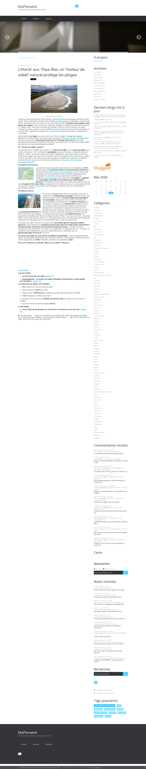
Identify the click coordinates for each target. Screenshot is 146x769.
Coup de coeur (99, 264)
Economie (31, 317)
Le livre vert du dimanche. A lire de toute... (110, 530)
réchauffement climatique (104, 706)
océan (96, 357)
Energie (96, 292)
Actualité (46, 316)
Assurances (98, 232)
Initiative (58, 317)
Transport (97, 416)
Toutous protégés (100, 137)
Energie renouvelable (101, 294)
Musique (97, 348)
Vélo (95, 427)
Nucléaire (97, 354)
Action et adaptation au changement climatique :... (109, 469)
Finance (96, 302)
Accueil (23, 18)
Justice (96, 327)
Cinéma (96, 254)
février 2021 (98, 77)
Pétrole (96, 367)
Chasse (96, 251)
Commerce (97, 259)
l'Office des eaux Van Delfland (60, 172)
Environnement (48, 317)
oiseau (120, 709)
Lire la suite (98, 61)
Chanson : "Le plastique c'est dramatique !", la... (108, 519)
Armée (96, 224)
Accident (97, 207)
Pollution (97, 378)
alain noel (98, 709)
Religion (97, 384)
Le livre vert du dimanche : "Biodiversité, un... (109, 499)
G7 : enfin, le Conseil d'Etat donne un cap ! (108, 122)
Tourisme (97, 413)
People (96, 365)
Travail (96, 419)
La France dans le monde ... (103, 155)
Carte (98, 552)
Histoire (96, 308)
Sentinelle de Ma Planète (102, 392)
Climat (67, 316)
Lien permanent (25, 316)
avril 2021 (97, 72)
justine (96, 518)
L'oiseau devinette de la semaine (108, 478)
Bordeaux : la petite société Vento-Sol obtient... (110, 658)
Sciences (97, 389)
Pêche (96, 362)
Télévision (97, 411)
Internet (97, 324)
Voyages (97, 438)
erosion (76, 317)
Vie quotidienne (99, 432)
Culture (96, 267)
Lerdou (96, 459)
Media (96, 343)
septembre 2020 (99, 91)
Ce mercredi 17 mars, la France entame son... (109, 602)
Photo (96, 370)
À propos (48, 18)
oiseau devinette (100, 713)
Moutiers (97, 529)
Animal (52, 316)
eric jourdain (98, 498)
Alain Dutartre (99, 477)
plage (20, 319)
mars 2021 (97, 75)
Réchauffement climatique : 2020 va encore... (111, 488)
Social (96, 394)
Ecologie (24, 317)
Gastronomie (98, 305)
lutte (119, 706)
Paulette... (97, 119)
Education (39, 317)
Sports (96, 405)
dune (87, 317)
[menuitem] (24, 19)
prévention (46, 319)
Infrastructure (99, 316)
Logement (97, 335)
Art (95, 227)
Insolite (96, 321)
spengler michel (99, 507)
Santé (96, 386)
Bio (95, 237)
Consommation (99, 262)
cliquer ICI (49, 276)
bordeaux (112, 713)
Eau (19, 317)
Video (96, 430)
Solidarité (97, 397)
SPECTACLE (98, 400)
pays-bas (39, 319)
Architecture (98, 221)
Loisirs (96, 338)
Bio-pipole (97, 240)
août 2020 (97, 94)
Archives (36, 18)
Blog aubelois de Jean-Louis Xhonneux (108, 134)
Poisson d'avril (99, 373)
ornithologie (99, 716)
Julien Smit (62, 121)
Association (98, 229)
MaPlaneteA (27, 6)
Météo (96, 346)
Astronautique (99, 235)
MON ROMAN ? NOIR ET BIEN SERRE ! (112, 117)
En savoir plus (97, 767)
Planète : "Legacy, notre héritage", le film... (108, 642)
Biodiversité (59, 316)
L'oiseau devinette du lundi (111, 452)
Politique (97, 376)
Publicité (97, 381)
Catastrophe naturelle (101, 248)
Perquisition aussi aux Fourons (104, 146)
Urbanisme (98, 424)
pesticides (121, 713)
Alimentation (98, 216)
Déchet (96, 270)
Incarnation (108, 119)
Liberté (96, 124)
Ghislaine (97, 488)
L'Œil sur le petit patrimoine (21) (105, 151)
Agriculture (98, 213)
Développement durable (78, 316)
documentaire (110, 709)
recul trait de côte (29, 319)
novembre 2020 (99, 86)
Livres (96, 332)
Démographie (99, 273)
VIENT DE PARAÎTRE (101, 127)
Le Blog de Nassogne (111, 144)
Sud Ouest (97, 408)
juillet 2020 (97, 96)
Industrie (97, 313)
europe (108, 716)
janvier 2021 (98, 80)
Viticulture (97, 435)
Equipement (98, 300)
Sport (96, 403)
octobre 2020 (98, 88)
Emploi (96, 289)
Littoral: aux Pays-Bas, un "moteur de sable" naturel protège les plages (51, 71)
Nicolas (96, 452)
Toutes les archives (99, 99)
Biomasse (97, 245)
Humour (97, 310)
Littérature (97, 329)
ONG (95, 359)
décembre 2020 (99, 83)
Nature (64, 317)
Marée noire (98, 340)
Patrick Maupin (99, 468)
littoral (82, 317)
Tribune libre (98, 422)
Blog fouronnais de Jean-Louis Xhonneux (108, 147)
